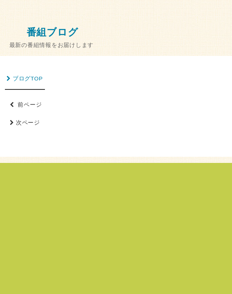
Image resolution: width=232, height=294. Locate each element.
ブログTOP (25, 79)
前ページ (26, 105)
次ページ (26, 123)
